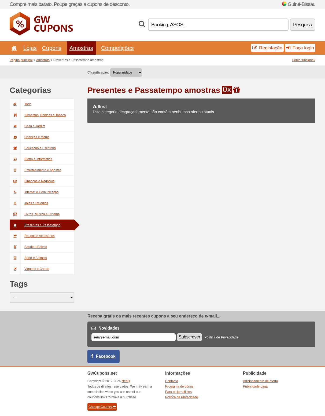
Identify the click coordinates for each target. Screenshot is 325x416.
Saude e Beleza (28, 247)
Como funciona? (303, 60)
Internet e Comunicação (34, 192)
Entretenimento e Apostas (35, 170)
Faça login (300, 47)
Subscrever (189, 337)
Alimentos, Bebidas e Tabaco (38, 115)
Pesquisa (302, 24)
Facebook (106, 356)
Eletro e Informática (31, 159)
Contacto (171, 381)
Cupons (51, 48)
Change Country (102, 407)
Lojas (30, 48)
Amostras (81, 48)
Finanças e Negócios (32, 181)
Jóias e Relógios (29, 203)
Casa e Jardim (27, 126)
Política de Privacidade (221, 337)
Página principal (21, 60)
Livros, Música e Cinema (35, 214)
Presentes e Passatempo (35, 225)
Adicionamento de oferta (260, 381)
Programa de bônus (179, 386)
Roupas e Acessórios (32, 236)
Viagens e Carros (29, 269)
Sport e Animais (28, 258)
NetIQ (126, 381)
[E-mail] (133, 337)
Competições (117, 48)
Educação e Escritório (33, 148)
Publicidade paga (255, 386)
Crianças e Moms (29, 137)
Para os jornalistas (178, 392)
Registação (267, 47)
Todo (20, 104)
